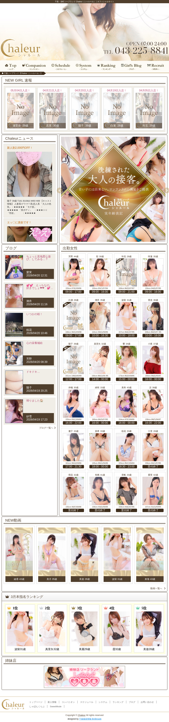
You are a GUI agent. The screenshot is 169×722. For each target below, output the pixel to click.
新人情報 (52, 702)
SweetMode (56, 706)
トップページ (35, 702)
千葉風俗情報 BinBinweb (90, 719)
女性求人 (157, 67)
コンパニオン (34, 67)
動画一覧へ (157, 588)
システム (83, 67)
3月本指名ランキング (24, 597)
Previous (58, 189)
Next (165, 189)
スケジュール (61, 67)
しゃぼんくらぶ (37, 706)
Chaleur (82, 715)
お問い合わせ (147, 702)
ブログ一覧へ (47, 427)
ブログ (131, 67)
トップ (10, 67)
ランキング (106, 67)
